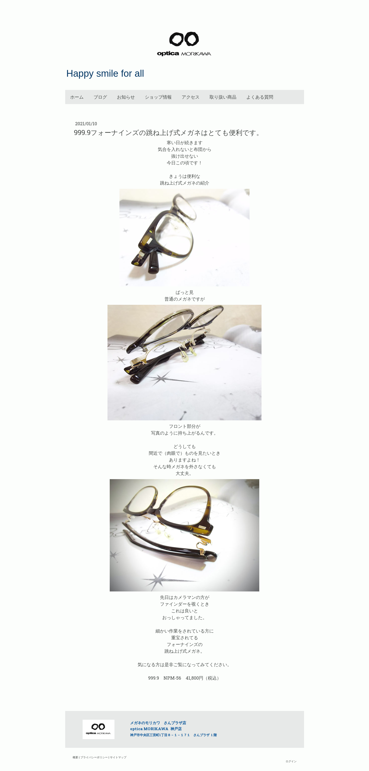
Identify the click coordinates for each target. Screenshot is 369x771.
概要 (75, 757)
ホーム (77, 97)
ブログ (100, 97)
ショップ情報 (158, 97)
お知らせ (126, 97)
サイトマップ (118, 757)
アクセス (191, 97)
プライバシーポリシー (94, 757)
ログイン (291, 761)
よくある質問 (259, 97)
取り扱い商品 (223, 97)
